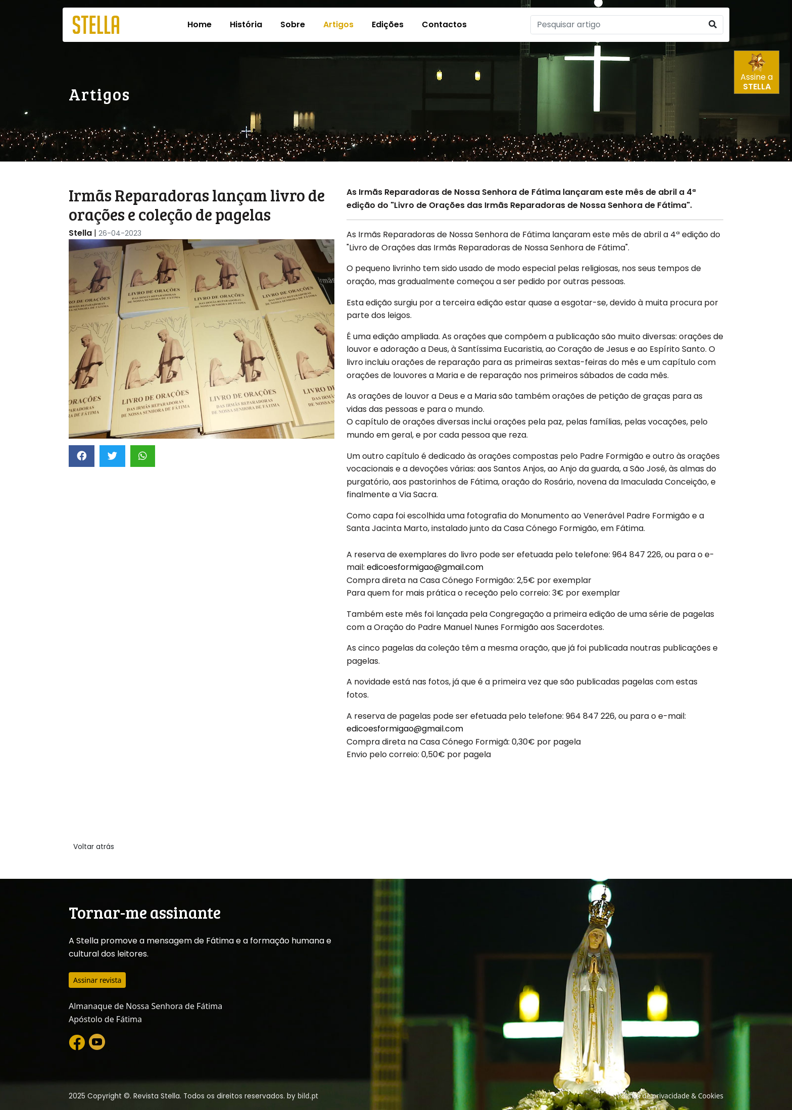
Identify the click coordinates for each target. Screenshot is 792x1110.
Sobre (292, 24)
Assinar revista (97, 980)
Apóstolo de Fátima (105, 1019)
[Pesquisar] (617, 25)
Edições (388, 24)
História (246, 24)
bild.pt (308, 1095)
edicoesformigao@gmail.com (425, 567)
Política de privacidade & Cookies (670, 1095)
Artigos (338, 24)
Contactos (444, 24)
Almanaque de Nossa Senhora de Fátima (145, 1006)
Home (199, 24)
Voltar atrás (93, 846)
